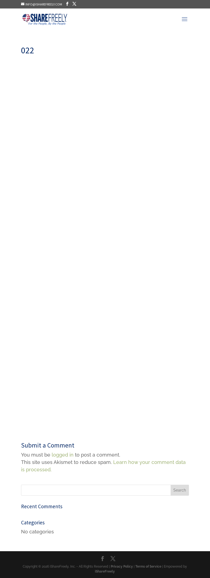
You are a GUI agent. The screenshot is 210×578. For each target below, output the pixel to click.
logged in (63, 455)
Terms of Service (148, 566)
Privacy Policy (122, 566)
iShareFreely (105, 571)
